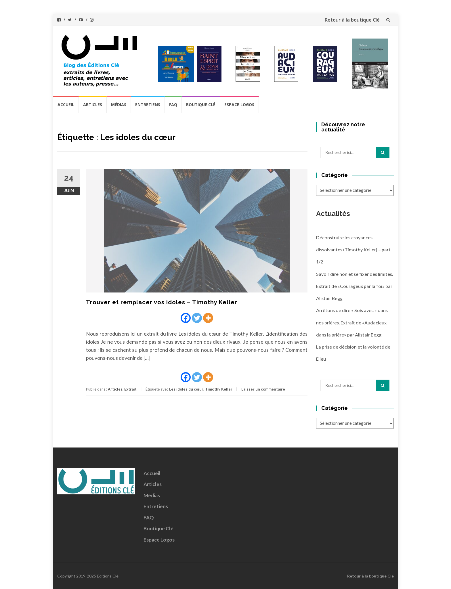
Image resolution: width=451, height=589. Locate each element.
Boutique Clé (200, 104)
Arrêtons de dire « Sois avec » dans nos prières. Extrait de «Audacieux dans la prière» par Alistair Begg (352, 322)
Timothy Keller (218, 389)
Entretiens (147, 104)
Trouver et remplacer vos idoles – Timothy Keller (161, 302)
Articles (92, 104)
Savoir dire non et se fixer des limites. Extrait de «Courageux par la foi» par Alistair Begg (354, 286)
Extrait (130, 389)
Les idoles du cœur (186, 389)
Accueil (66, 104)
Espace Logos (239, 104)
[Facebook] (186, 318)
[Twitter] (197, 318)
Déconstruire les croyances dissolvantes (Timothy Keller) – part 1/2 (353, 250)
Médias (118, 104)
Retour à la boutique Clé (352, 20)
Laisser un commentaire (263, 389)
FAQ (173, 104)
